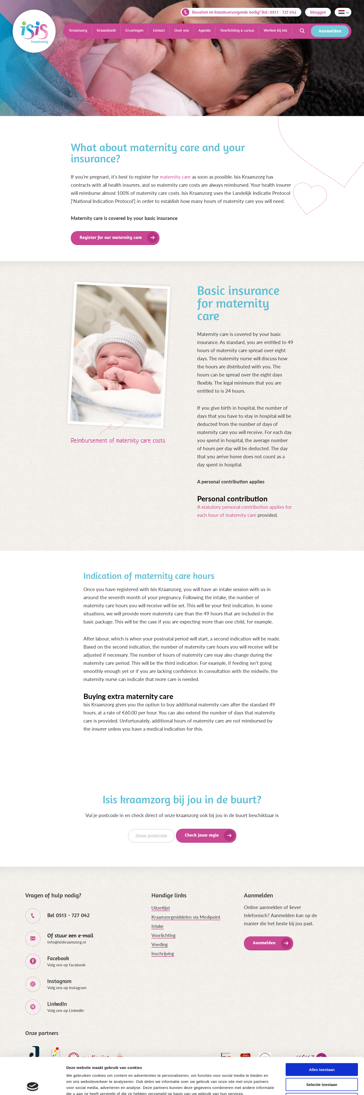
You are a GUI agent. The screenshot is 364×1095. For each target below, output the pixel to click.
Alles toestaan (322, 1033)
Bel (68, 915)
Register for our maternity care (111, 237)
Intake (157, 926)
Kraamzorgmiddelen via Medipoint (185, 917)
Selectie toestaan (321, 1048)
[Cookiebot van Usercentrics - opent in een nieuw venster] (33, 1085)
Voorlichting (163, 935)
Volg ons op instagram (66, 987)
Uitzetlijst (160, 908)
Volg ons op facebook (66, 964)
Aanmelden (329, 31)
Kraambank (106, 30)
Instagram (59, 981)
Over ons (181, 30)
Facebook (58, 958)
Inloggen (318, 12)
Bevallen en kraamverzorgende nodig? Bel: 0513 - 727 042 (239, 12)
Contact (159, 30)
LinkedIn (57, 1004)
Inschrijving (162, 953)
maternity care (175, 177)
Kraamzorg (78, 30)
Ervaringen (134, 30)
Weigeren (321, 1063)
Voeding (159, 944)
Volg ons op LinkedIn (65, 1010)
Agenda (204, 30)
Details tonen (273, 1085)
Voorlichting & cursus (237, 30)
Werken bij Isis (275, 30)
